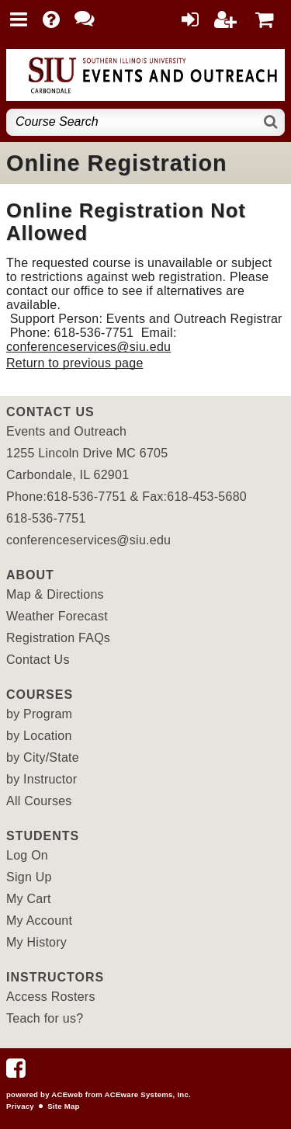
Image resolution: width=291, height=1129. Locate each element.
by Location (39, 735)
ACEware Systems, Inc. (148, 1094)
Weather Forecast (57, 616)
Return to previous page (75, 363)
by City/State (42, 757)
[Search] (271, 122)
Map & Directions (55, 594)
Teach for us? (44, 1018)
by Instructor (41, 779)
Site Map (63, 1106)
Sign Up (29, 877)
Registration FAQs (58, 637)
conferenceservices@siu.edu (88, 346)
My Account (39, 920)
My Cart (28, 898)
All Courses (39, 801)
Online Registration (116, 163)
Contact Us (38, 659)
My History (36, 942)
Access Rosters (50, 996)
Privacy (20, 1106)
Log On (27, 855)
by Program (39, 714)
